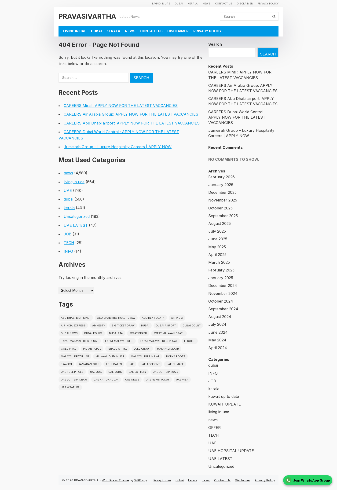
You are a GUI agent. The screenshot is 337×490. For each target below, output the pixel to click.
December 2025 (222, 192)
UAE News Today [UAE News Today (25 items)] (157, 379)
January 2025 (220, 277)
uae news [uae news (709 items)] (132, 379)
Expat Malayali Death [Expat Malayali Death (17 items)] (169, 333)
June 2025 (217, 239)
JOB (67, 234)
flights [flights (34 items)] (189, 341)
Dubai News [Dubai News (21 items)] (69, 333)
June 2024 (218, 332)
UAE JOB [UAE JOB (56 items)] (96, 371)
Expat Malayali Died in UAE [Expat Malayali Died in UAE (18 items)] (80, 341)
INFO (68, 251)
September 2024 (223, 309)
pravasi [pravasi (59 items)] (66, 364)
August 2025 (219, 223)
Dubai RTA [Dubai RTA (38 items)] (116, 333)
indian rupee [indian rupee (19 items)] (92, 348)
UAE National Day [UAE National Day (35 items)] (106, 379)
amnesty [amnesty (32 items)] (98, 325)
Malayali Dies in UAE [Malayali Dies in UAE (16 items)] (145, 356)
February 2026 (221, 177)
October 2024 (220, 301)
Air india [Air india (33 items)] (177, 317)
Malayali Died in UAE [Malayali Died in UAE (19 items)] (109, 356)
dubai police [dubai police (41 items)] (93, 333)
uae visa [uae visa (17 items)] (182, 379)
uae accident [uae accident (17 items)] (150, 364)
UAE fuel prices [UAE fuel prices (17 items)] (72, 371)
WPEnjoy (140, 480)
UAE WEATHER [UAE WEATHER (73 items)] (70, 387)
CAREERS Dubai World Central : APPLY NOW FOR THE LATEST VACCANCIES (236, 117)
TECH (69, 242)
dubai (179, 3)
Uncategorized (77, 216)
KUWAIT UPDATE (224, 404)
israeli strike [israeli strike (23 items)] (117, 348)
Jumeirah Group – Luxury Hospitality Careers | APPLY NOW (118, 146)
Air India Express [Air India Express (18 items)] (73, 325)
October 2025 (220, 208)
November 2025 (222, 200)
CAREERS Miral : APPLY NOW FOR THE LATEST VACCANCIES (121, 105)
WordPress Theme (115, 480)
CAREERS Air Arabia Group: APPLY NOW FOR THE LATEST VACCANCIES (131, 114)
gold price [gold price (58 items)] (69, 348)
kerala (193, 3)
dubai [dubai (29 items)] (145, 325)
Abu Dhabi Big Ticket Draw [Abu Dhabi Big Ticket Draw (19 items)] (116, 317)
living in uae (161, 3)
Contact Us (223, 3)
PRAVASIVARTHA (87, 16)
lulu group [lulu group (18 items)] (142, 348)
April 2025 (217, 254)
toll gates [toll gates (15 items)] (114, 364)
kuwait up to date (223, 396)
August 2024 (219, 316)
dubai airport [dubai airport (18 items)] (166, 325)
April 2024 (217, 347)
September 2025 (223, 215)
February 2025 (221, 270)
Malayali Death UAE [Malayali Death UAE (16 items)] (75, 356)
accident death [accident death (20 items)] (153, 317)
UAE (68, 190)
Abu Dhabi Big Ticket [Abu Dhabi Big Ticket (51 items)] (76, 317)
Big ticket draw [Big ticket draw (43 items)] (123, 325)
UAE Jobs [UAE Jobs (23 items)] (115, 371)
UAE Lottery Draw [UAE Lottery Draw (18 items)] (74, 379)
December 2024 (222, 285)
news (206, 3)
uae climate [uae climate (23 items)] (175, 364)
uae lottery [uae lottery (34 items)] (137, 371)
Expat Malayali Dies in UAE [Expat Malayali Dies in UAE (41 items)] (159, 341)
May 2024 (217, 340)
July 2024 (217, 324)
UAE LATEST (76, 225)
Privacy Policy (267, 3)
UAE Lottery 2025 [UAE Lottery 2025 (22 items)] (165, 371)
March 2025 (219, 262)
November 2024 (223, 293)
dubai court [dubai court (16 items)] (192, 325)
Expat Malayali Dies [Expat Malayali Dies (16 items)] (119, 341)
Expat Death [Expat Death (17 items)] (138, 333)
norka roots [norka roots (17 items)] (175, 356)
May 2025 (217, 247)
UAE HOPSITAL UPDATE (231, 450)
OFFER (214, 427)
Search (215, 44)
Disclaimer (245, 3)
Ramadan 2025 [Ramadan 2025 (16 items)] (88, 364)
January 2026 (220, 184)
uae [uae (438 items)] (131, 364)
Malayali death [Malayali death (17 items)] (168, 348)
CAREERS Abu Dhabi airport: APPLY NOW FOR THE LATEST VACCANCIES (132, 123)
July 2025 (217, 231)
